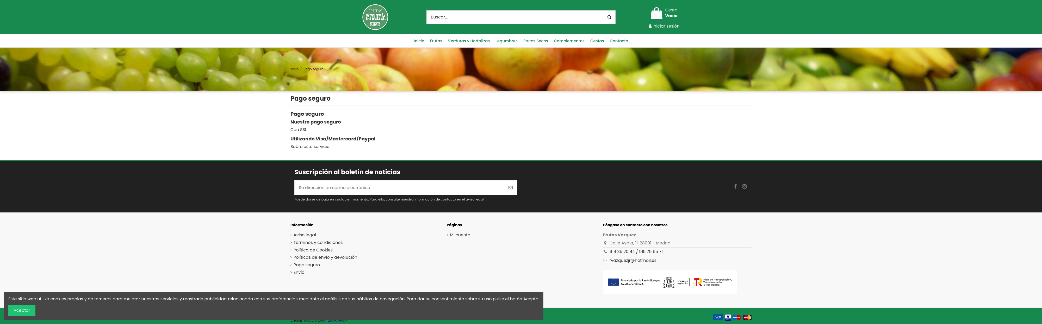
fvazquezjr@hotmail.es (633, 260)
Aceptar (22, 310)
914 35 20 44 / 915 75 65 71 (636, 252)
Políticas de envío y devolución (325, 257)
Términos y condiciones (318, 242)
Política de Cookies (313, 250)
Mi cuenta (460, 235)
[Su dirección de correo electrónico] (399, 187)
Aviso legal (305, 235)
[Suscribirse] (510, 187)
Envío (299, 272)
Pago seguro (307, 265)
